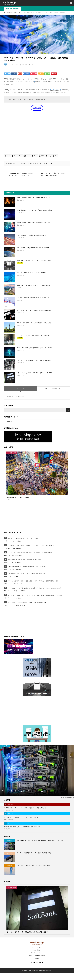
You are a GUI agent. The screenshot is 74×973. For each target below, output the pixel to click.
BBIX (23, 163)
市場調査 (18, 598)
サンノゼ (39, 163)
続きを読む (37, 108)
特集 (17, 576)
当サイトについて (37, 947)
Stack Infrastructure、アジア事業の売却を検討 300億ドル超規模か (27, 566)
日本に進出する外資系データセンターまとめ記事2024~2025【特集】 (27, 574)
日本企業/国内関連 (20, 590)
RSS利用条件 (37, 950)
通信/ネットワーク (12, 8)
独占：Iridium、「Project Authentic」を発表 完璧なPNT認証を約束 (27, 602)
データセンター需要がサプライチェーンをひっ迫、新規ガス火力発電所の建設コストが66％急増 (35, 595)
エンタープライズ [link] (55, 89)
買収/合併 (18, 569)
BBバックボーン (30, 163)
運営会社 (37, 958)
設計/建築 (19, 555)
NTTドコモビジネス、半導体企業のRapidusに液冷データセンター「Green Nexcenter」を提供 (34, 588)
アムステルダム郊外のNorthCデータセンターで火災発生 (24, 538)
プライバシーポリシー (37, 953)
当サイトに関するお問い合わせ (37, 955)
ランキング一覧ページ (66, 797)
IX (35, 163)
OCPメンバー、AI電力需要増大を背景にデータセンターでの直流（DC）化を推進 (31, 545)
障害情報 (19, 541)
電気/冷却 (19, 548)
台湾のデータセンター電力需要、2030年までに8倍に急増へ (25, 559)
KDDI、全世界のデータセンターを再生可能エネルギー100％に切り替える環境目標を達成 (33, 581)
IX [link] (34, 81)
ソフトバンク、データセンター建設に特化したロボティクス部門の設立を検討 (30, 552)
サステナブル (19, 583)
